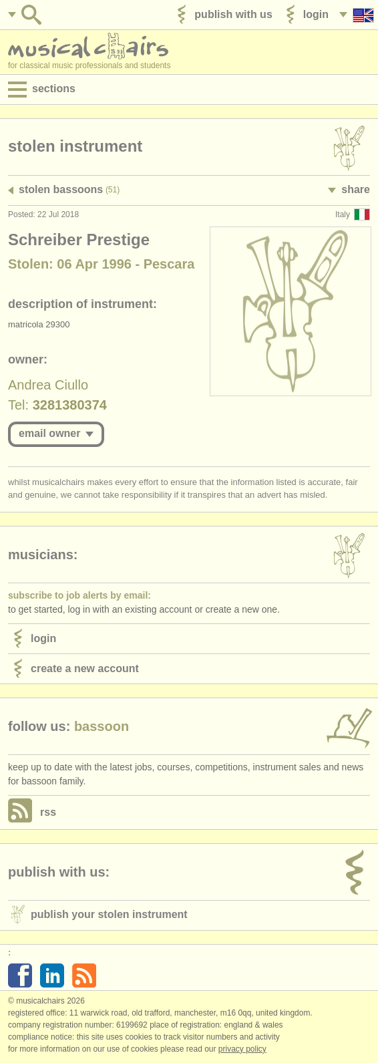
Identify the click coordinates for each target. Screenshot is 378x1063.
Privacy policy (242, 1049)
